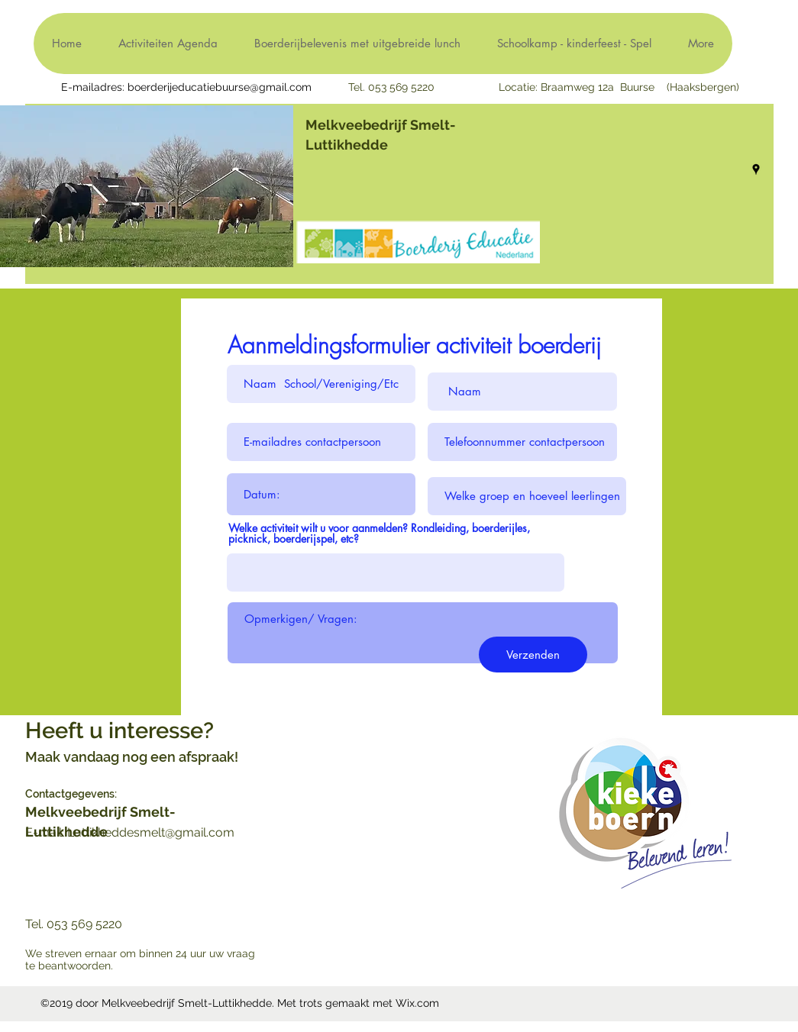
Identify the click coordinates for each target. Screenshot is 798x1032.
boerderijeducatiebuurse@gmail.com (220, 87)
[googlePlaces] (756, 169)
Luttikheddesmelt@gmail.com (150, 832)
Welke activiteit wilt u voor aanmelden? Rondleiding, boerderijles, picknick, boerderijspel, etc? (379, 533)
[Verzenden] (533, 654)
